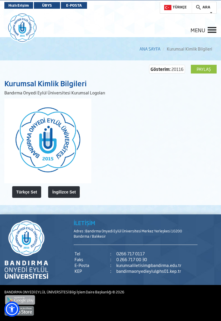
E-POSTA (74, 5)
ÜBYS (47, 5)
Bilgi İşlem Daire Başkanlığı (90, 292)
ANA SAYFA (150, 49)
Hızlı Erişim (18, 5)
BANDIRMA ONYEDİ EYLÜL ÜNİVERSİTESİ (36, 292)
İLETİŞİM (84, 223)
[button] (12, 309)
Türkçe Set (26, 192)
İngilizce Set (64, 192)
